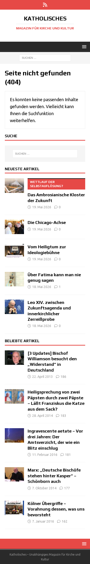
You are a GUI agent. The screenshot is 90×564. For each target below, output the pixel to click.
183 (63, 416)
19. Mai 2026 (41, 207)
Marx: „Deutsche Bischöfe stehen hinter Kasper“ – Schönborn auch (54, 475)
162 (64, 521)
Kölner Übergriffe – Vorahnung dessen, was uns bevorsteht (56, 509)
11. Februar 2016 (44, 455)
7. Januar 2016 (43, 521)
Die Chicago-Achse (47, 222)
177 (67, 488)
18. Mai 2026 (41, 287)
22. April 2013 (42, 377)
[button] (83, 46)
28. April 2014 (42, 416)
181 (68, 455)
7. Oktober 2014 (44, 488)
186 (63, 377)
